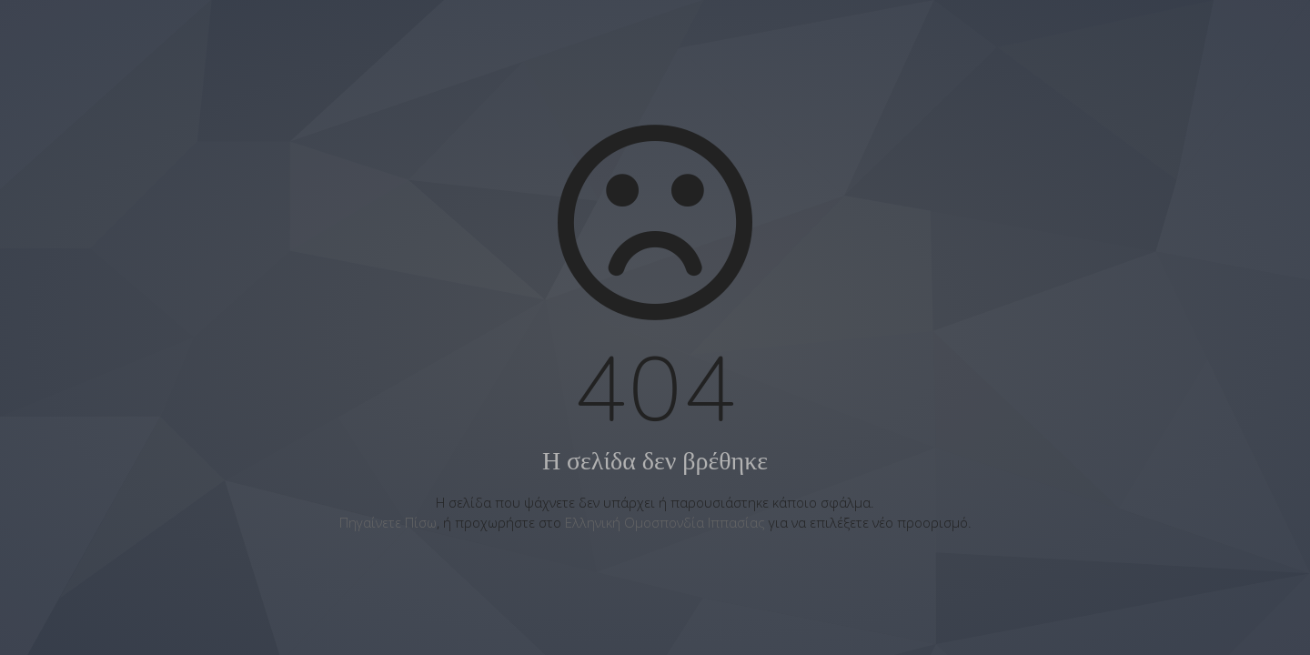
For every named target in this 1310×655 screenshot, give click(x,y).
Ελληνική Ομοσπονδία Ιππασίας (665, 522)
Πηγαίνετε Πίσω (388, 522)
